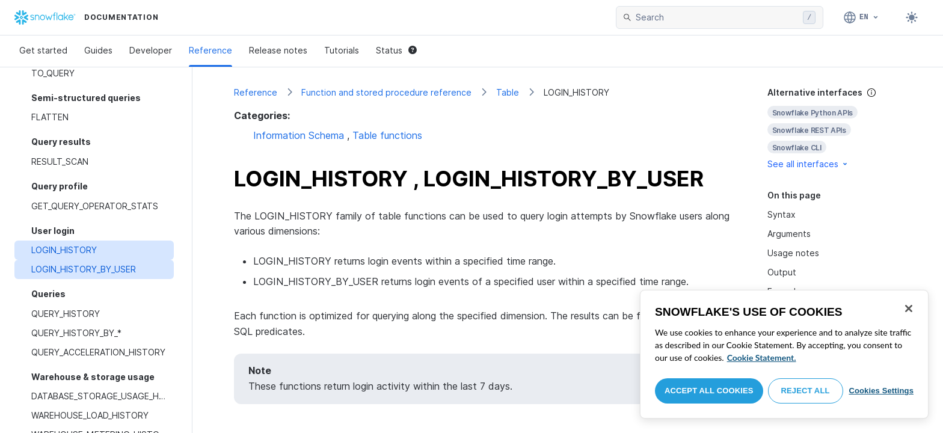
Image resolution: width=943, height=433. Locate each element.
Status (396, 50)
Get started (43, 50)
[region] (784, 354)
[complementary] (834, 128)
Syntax (781, 214)
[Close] (908, 308)
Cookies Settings (881, 390)
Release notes (278, 50)
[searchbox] (717, 17)
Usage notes (793, 253)
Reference (210, 50)
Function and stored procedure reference (386, 92)
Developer (150, 50)
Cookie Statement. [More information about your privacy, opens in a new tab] (761, 357)
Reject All (805, 390)
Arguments (789, 234)
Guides (98, 50)
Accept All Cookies (709, 390)
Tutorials (341, 50)
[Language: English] (861, 17)
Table (507, 92)
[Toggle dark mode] (912, 17)
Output (781, 272)
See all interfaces (808, 164)
